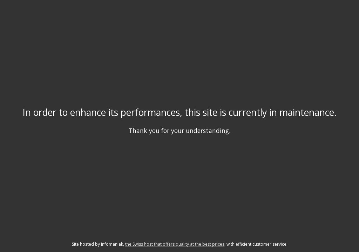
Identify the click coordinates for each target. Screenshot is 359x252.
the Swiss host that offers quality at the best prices (174, 244)
